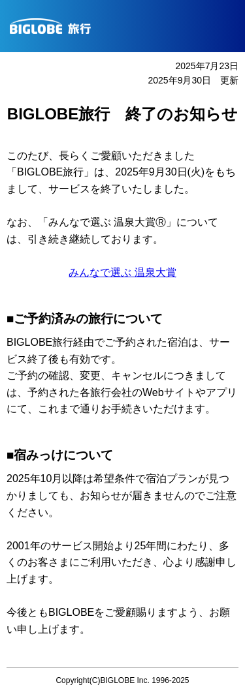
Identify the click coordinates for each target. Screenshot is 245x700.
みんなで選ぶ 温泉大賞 (122, 272)
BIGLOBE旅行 (127, 26)
